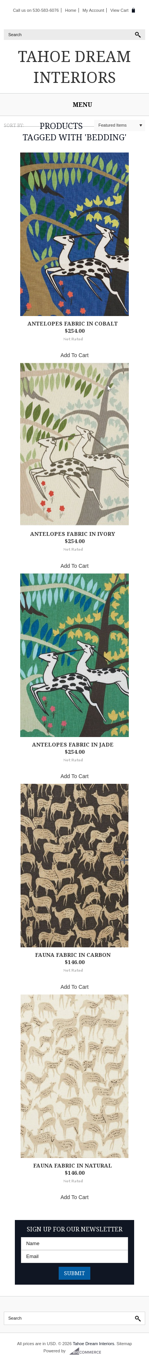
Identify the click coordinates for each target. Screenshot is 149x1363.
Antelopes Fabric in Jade (73, 744)
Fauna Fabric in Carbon (73, 954)
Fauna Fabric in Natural (72, 1165)
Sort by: (14, 125)
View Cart (119, 10)
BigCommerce (87, 1351)
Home (70, 10)
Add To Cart (75, 355)
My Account (93, 10)
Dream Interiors (74, 66)
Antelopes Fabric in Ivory (72, 533)
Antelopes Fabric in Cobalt (72, 323)
